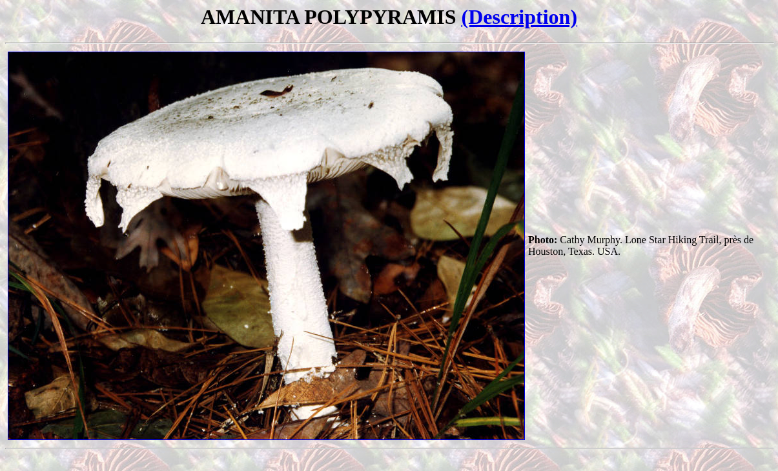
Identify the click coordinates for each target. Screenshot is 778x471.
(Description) (520, 16)
